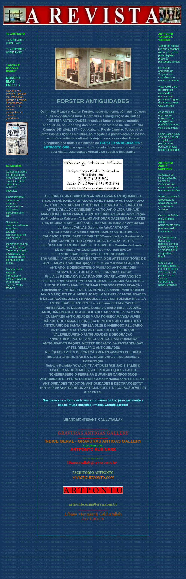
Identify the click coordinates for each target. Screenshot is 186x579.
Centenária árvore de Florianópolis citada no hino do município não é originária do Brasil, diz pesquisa (16, 181)
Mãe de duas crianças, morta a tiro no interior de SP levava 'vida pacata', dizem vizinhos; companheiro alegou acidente (168, 273)
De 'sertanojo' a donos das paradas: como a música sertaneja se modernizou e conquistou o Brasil (168, 247)
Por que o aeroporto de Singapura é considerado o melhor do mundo (168, 74)
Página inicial (94, 544)
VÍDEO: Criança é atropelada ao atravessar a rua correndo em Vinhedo (168, 203)
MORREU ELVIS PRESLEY (13, 81)
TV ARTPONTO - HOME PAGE (16, 41)
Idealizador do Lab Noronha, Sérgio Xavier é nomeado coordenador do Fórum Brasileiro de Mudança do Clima (17, 253)
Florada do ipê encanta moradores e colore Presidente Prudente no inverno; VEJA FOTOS (16, 279)
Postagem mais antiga (131, 544)
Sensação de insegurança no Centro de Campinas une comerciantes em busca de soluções (169, 182)
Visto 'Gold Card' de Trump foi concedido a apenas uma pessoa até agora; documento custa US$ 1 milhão (168, 96)
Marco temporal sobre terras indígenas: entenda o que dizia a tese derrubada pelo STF (15, 206)
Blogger (128, 571)
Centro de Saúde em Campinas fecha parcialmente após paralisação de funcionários (169, 223)
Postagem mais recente (55, 544)
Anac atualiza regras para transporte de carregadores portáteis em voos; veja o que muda (169, 119)
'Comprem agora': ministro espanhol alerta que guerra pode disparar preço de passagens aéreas (169, 53)
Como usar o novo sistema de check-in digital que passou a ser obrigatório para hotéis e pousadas (169, 141)
